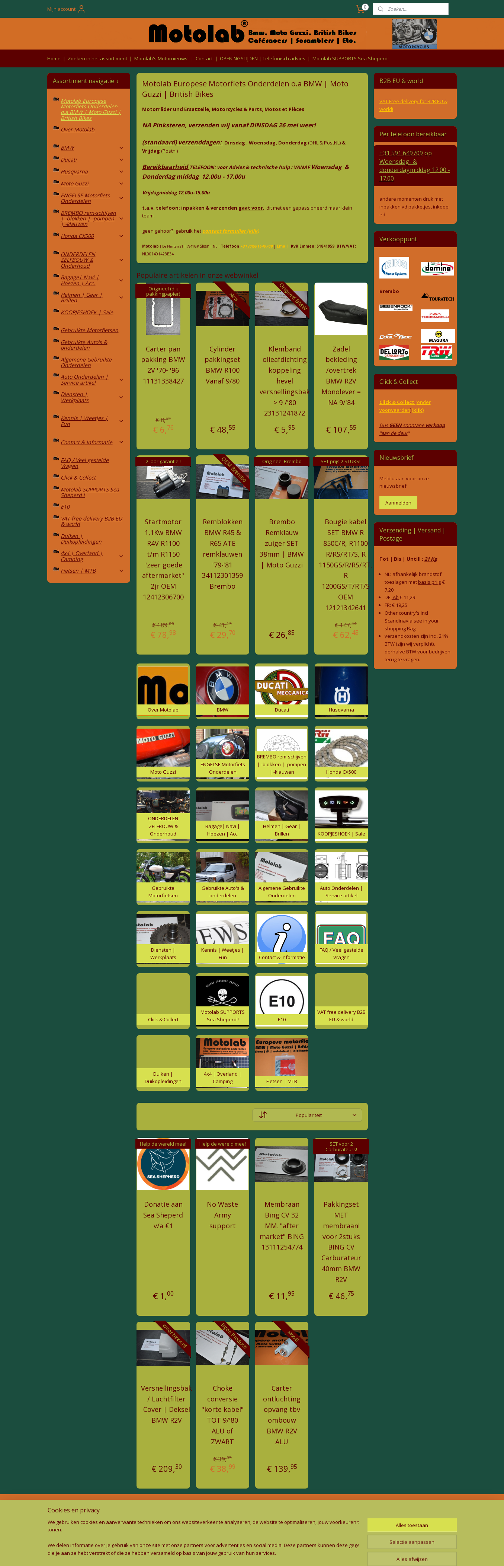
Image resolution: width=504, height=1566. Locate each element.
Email (282, 246)
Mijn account (66, 8)
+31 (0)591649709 (256, 246)
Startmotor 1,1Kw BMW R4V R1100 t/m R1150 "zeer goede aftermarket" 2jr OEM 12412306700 (163, 559)
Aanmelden (398, 502)
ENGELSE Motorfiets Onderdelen (92, 198)
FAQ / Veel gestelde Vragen (85, 462)
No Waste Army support (222, 1215)
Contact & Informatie (92, 442)
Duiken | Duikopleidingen (81, 538)
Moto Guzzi (92, 183)
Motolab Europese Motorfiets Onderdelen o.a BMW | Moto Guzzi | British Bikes (91, 109)
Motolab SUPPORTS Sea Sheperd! (350, 58)
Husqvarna (92, 171)
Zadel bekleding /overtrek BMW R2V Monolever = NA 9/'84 (341, 375)
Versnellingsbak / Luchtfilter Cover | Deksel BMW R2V (166, 1404)
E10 (65, 506)
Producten (252, 1510)
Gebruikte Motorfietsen (89, 330)
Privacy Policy (170, 1524)
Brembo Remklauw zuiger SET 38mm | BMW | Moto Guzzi (282, 543)
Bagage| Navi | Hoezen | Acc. (92, 280)
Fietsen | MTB (92, 570)
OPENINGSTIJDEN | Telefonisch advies (262, 58)
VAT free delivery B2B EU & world (91, 521)
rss (234, 1552)
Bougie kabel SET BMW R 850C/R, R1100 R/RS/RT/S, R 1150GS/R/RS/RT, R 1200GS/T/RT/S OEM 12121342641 (345, 564)
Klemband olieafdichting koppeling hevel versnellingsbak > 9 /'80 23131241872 (284, 381)
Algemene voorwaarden (170, 1510)
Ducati (92, 159)
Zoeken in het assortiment (97, 58)
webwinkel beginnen (262, 1552)
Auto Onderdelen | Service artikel (92, 379)
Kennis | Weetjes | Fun (92, 420)
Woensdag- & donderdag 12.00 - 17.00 (414, 169)
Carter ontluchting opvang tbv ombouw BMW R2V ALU (282, 1415)
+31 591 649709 (401, 153)
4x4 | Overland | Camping (92, 556)
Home (54, 58)
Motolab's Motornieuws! (161, 58)
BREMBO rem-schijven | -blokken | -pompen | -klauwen (92, 218)
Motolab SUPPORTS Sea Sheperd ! (90, 492)
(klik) (417, 410)
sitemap (218, 1552)
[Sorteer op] (307, 1115)
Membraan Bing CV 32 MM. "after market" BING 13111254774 (282, 1225)
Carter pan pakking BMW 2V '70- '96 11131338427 (163, 364)
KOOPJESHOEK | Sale (87, 312)
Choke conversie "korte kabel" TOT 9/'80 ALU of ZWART (222, 1415)
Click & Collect (78, 477)
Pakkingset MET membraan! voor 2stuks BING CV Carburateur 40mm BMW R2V (341, 1242)
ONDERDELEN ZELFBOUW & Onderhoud (92, 260)
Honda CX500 (92, 235)
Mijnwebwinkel (327, 1552)
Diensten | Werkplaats (92, 397)
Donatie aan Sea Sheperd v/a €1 (163, 1215)
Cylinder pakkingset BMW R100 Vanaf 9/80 (222, 364)
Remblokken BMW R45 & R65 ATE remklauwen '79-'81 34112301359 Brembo (222, 554)
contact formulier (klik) (230, 230)
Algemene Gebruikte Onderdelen (86, 362)
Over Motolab (77, 129)
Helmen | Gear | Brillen (92, 297)
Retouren (60, 1510)
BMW (92, 147)
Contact (204, 58)
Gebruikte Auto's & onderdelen (84, 344)
